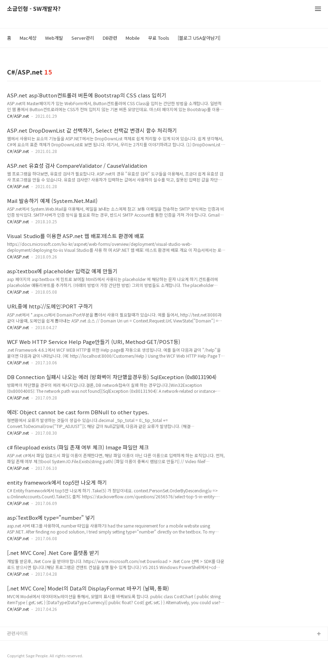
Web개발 (54, 37)
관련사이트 (17, 633)
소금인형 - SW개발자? (34, 9)
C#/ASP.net (18, 116)
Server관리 (82, 37)
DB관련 (110, 37)
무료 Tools (158, 37)
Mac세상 (28, 37)
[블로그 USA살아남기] (199, 37)
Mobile (133, 37)
